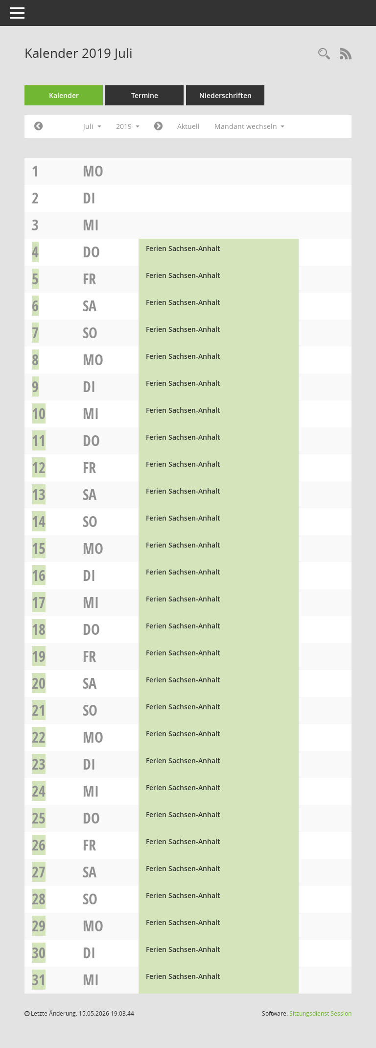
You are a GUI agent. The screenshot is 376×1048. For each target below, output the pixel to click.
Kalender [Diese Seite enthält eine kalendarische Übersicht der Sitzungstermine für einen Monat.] (64, 95)
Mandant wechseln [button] (249, 126)
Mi (91, 225)
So (90, 333)
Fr (89, 279)
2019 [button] (128, 126)
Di (89, 198)
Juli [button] (92, 126)
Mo (93, 171)
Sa (89, 306)
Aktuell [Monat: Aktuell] (188, 126)
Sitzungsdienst (320, 1013)
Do (91, 252)
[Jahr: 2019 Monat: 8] (158, 126)
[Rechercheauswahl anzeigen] (324, 54)
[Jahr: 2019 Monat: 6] (38, 126)
